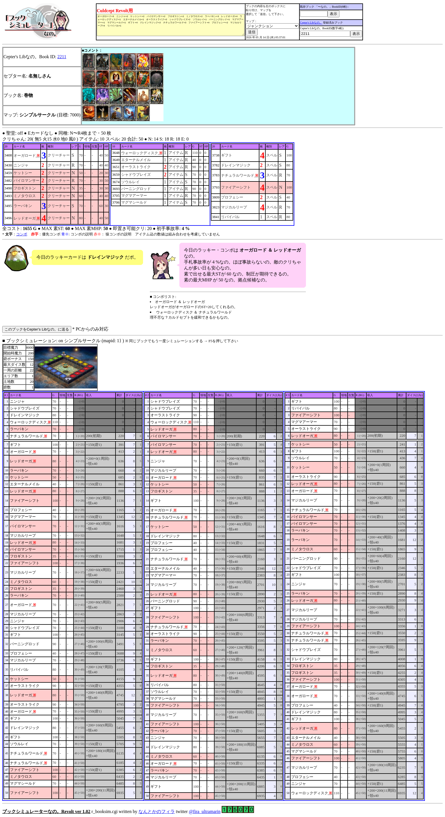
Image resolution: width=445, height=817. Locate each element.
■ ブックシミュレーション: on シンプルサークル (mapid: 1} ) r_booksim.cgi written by (222, 576)
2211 (61, 56)
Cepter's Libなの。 (316, 22)
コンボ (21, 234)
